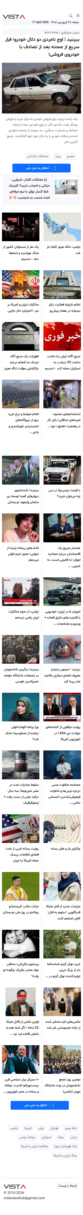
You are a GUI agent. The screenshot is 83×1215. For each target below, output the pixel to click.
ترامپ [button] (14, 1128)
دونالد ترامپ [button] (27, 1137)
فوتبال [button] (54, 1128)
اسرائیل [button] (46, 1137)
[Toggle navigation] (77, 16)
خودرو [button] (70, 156)
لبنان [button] (73, 1137)
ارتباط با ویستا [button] (68, 1186)
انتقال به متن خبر (41, 168)
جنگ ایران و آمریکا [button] (65, 1156)
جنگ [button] (61, 1137)
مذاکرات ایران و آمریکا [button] (34, 1146)
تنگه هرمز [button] (71, 1128)
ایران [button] (41, 1128)
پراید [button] (58, 156)
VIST (14, 16)
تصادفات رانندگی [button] (37, 156)
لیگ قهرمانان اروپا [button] (65, 1146)
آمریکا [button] (28, 1128)
